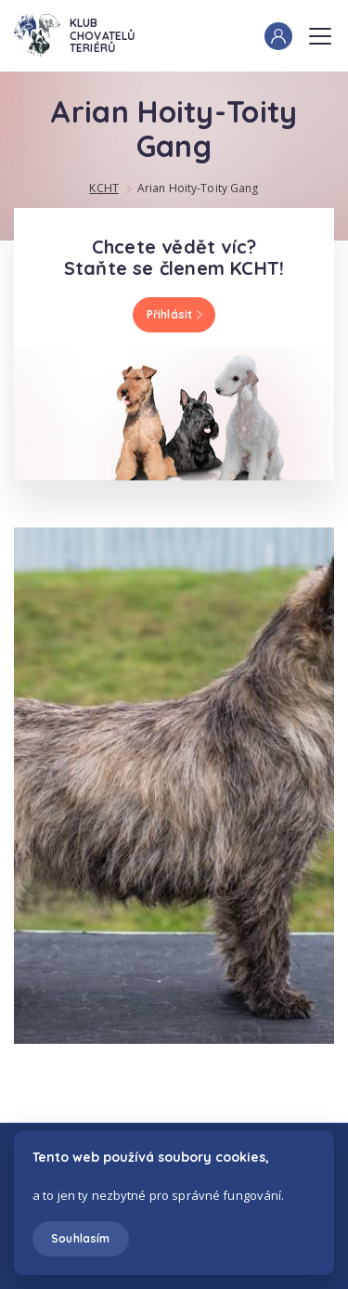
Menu (320, 30)
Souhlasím (80, 1238)
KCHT (103, 188)
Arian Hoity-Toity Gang (198, 188)
